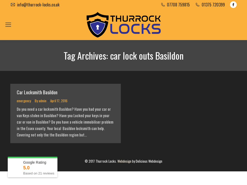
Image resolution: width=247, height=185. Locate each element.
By (40, 100)
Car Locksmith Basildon (37, 92)
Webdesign (124, 161)
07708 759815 (178, 4)
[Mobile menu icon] (8, 25)
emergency (24, 100)
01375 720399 (213, 4)
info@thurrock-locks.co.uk (38, 4)
